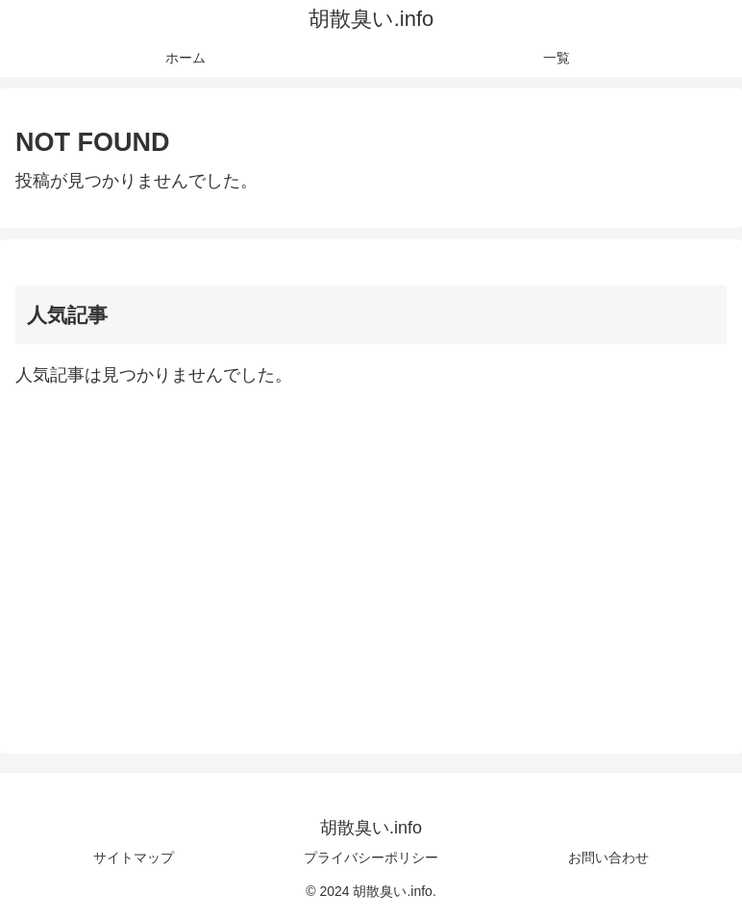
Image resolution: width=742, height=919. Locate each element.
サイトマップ (133, 857)
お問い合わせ (608, 857)
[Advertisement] (371, 556)
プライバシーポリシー (371, 857)
